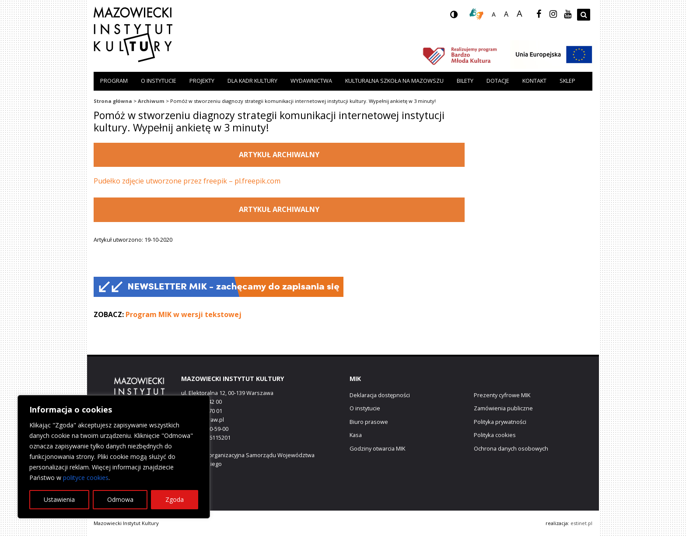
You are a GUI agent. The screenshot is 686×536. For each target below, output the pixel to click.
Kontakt (534, 81)
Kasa (356, 435)
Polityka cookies (495, 435)
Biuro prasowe (369, 422)
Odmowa (120, 499)
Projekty (201, 81)
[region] (114, 456)
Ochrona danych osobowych (511, 448)
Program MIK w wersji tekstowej (184, 314)
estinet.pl (581, 523)
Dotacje (497, 81)
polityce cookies (85, 477)
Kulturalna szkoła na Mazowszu (394, 81)
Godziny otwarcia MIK (377, 448)
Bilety (465, 81)
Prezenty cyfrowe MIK (502, 395)
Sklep (567, 81)
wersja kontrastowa (460, 17)
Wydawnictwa (311, 81)
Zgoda (174, 499)
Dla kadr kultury (252, 81)
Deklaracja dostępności (380, 395)
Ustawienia (59, 499)
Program (114, 81)
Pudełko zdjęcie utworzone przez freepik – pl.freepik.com (187, 181)
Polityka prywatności (500, 422)
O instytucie (158, 81)
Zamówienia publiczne (503, 408)
